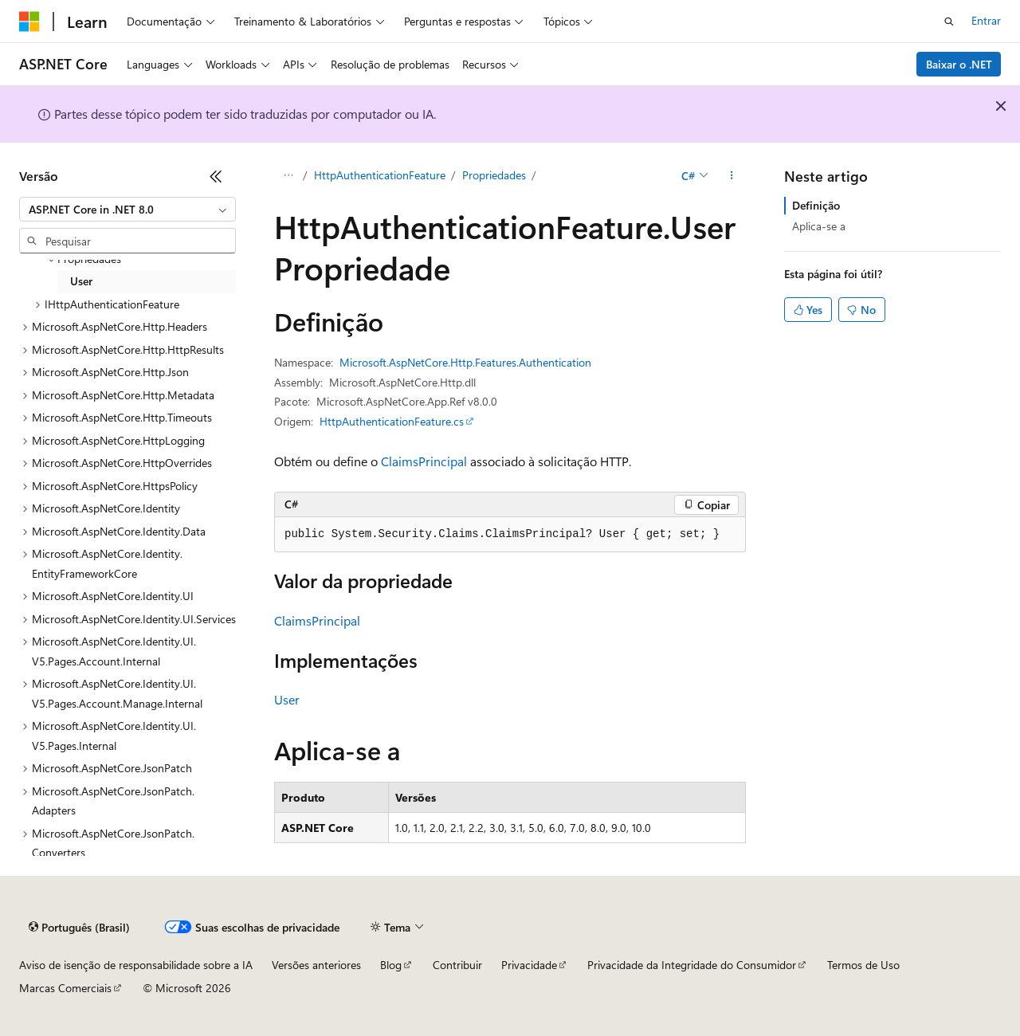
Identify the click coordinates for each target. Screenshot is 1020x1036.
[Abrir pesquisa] (949, 21)
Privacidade (529, 964)
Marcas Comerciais (65, 987)
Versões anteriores (316, 964)
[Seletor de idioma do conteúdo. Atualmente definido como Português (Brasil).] (79, 927)
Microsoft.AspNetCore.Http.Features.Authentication (465, 362)
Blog (391, 964)
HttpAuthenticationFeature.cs (392, 421)
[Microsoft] (29, 21)
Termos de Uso (863, 964)
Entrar (986, 20)
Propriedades (494, 174)
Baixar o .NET (959, 64)
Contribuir (457, 964)
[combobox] (127, 209)
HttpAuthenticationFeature (379, 174)
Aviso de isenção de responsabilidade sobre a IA (136, 964)
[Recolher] (216, 176)
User (287, 699)
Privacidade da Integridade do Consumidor (691, 964)
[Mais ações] (732, 176)
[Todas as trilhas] (288, 176)
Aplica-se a (818, 225)
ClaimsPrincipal (424, 461)
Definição (816, 205)
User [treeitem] (81, 280)
